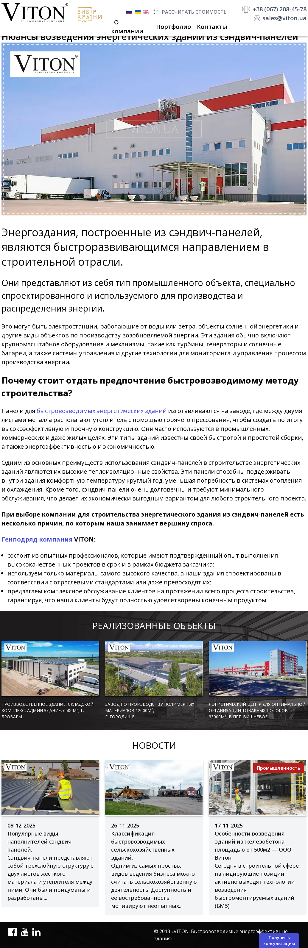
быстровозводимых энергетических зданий (102, 411)
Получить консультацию (279, 940)
